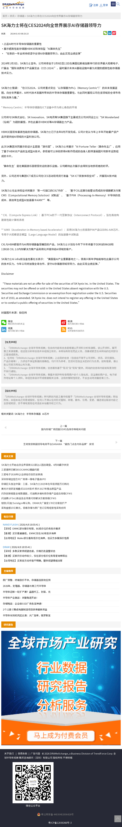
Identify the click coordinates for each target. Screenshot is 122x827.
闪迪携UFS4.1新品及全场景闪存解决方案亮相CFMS (28, 498)
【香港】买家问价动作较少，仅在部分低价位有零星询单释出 (35, 555)
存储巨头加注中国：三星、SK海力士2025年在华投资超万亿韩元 (35, 484)
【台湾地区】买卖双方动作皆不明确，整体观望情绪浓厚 (32, 560)
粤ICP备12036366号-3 (60, 822)
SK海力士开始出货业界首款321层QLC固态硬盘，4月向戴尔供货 (35, 464)
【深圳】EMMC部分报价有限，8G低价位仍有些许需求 (31, 528)
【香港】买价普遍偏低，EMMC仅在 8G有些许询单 (29, 533)
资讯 (12, 16)
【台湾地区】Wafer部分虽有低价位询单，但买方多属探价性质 (36, 538)
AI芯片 (45, 413)
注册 (93, 5)
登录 (104, 5)
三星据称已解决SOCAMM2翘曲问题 (20, 469)
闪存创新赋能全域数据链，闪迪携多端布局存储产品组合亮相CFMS (36, 493)
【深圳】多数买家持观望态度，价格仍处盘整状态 (29, 551)
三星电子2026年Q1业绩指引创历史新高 (22, 474)
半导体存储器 (33, 413)
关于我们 (9, 753)
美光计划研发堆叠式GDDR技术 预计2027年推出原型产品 (31, 488)
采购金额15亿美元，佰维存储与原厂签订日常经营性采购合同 (33, 507)
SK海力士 (19, 413)
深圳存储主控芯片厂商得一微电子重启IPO (23, 479)
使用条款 (22, 753)
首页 (5, 16)
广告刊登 (35, 753)
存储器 (20, 16)
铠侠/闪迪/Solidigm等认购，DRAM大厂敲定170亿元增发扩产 (34, 503)
